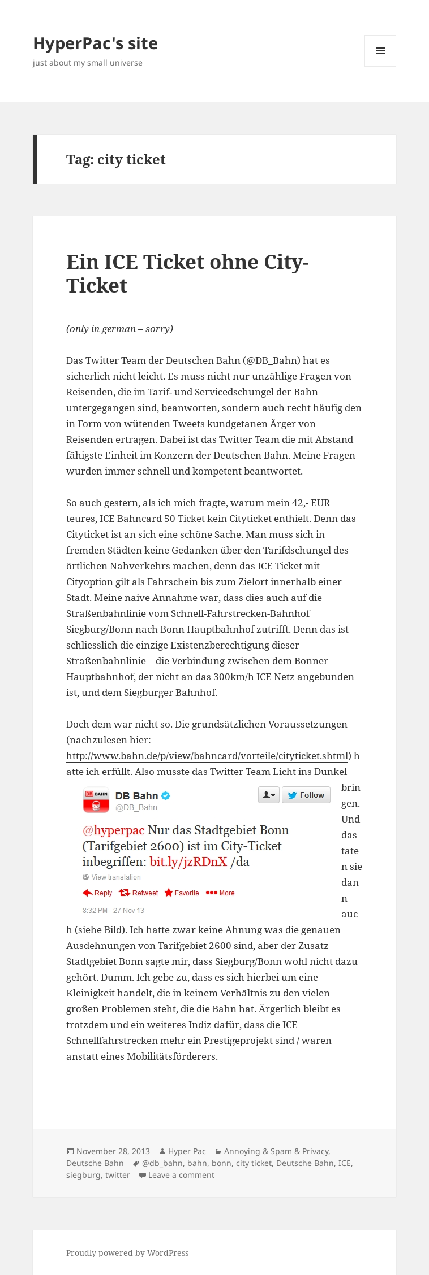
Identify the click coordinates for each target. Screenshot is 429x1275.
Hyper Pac (187, 1151)
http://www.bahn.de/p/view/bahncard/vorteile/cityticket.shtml (207, 755)
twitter (117, 1174)
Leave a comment (181, 1174)
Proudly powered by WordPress (127, 1252)
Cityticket (250, 518)
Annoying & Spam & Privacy (276, 1151)
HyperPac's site (95, 43)
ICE (344, 1162)
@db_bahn (162, 1162)
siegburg (83, 1174)
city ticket (254, 1162)
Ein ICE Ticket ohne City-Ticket (187, 273)
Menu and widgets (380, 66)
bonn (221, 1162)
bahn (197, 1162)
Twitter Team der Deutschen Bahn (163, 360)
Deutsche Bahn (95, 1162)
